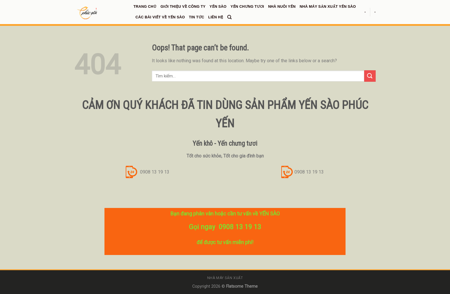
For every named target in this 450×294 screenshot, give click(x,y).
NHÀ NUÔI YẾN (282, 6)
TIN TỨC (196, 17)
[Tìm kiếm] (229, 17)
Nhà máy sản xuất (225, 278)
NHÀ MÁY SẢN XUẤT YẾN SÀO (328, 6)
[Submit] (370, 75)
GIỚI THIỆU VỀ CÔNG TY (182, 6)
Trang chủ (144, 6)
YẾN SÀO (218, 6)
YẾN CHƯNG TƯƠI (247, 6)
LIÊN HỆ (215, 17)
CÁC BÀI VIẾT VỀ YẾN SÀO (160, 17)
